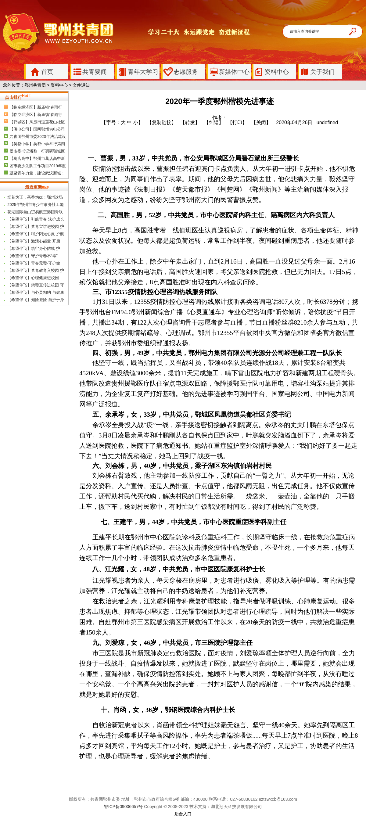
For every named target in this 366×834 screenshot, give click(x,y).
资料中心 (271, 71)
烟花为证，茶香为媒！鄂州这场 (35, 197)
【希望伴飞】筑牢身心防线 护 (33, 248)
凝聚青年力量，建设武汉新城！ (37, 173)
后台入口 (183, 813)
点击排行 (18, 97)
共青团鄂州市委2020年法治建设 (37, 136)
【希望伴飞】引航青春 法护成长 (35, 219)
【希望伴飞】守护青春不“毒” (32, 255)
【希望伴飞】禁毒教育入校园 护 (35, 270)
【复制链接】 (161, 122)
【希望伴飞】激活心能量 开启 (33, 241)
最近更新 (36, 187)
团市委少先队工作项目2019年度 (37, 166)
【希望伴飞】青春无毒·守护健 (33, 263)
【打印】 (237, 122)
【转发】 (190, 122)
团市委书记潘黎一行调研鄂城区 (37, 151)
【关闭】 (263, 122)
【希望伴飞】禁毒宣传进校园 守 (35, 285)
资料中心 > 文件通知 (70, 85)
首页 (39, 71)
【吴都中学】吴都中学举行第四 (37, 144)
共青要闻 (89, 71)
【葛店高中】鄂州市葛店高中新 (37, 158)
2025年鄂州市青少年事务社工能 (35, 204)
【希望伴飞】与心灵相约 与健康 (35, 292)
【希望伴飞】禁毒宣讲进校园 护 (35, 226)
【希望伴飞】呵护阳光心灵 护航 (35, 234)
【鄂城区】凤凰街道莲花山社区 (37, 122)
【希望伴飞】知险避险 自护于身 (35, 299)
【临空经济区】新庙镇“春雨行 (35, 107)
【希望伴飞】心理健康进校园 (33, 277)
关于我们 (317, 71)
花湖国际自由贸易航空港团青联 (35, 212)
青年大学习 (137, 71)
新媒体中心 (228, 71)
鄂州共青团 (35, 85)
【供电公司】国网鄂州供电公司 (37, 129)
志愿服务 (180, 71)
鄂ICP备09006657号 (123, 806)
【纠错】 (214, 122)
